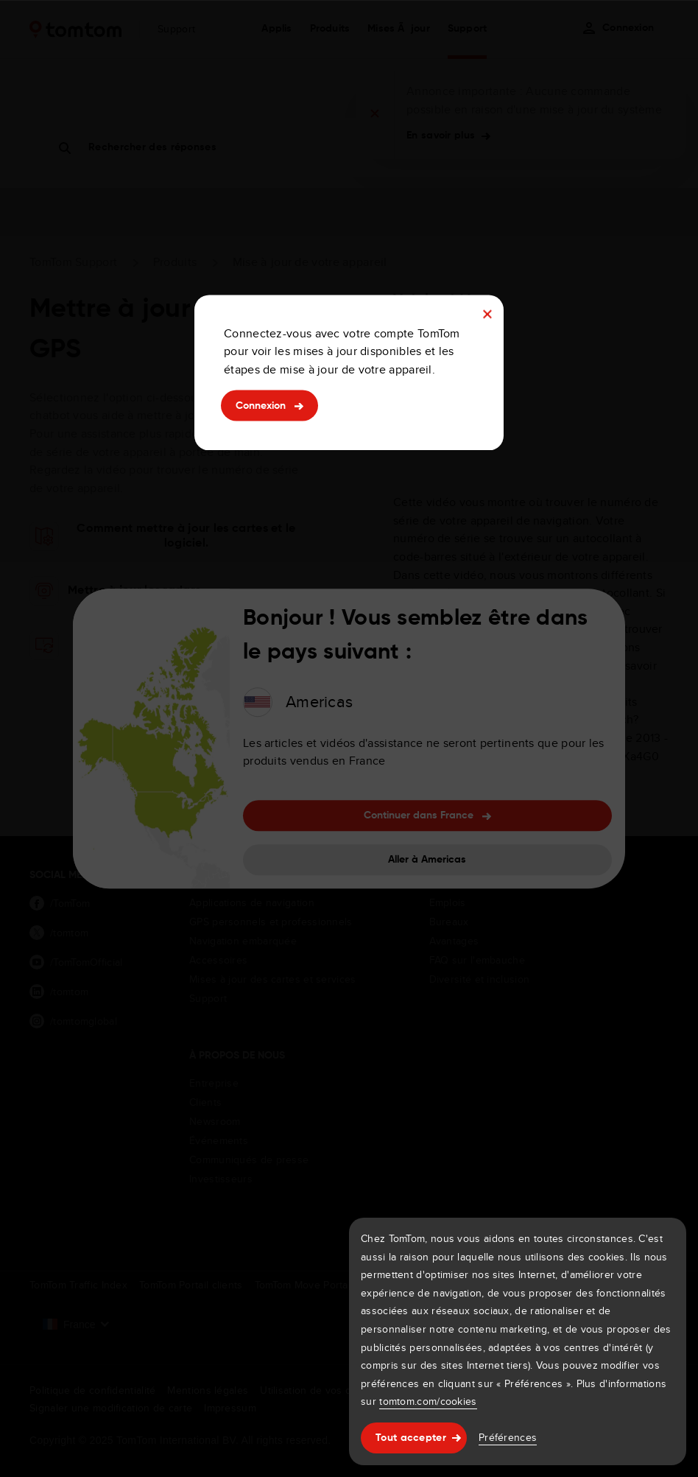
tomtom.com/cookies (427, 1401)
